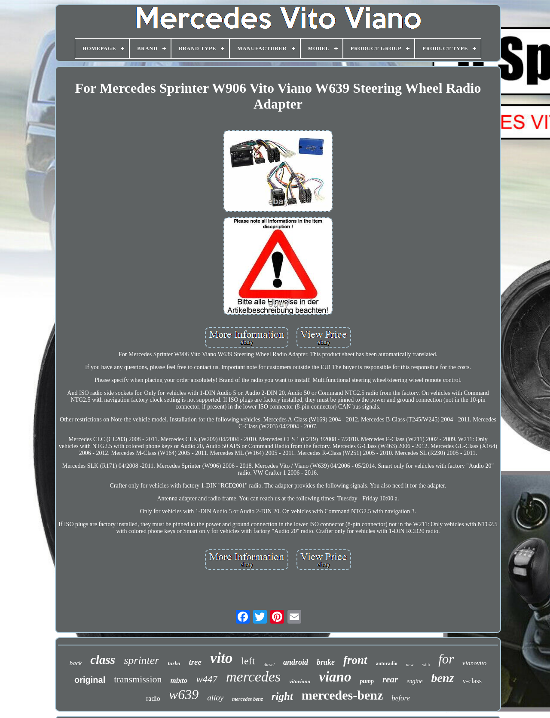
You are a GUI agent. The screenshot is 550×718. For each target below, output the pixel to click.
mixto (179, 680)
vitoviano (299, 681)
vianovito (474, 663)
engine (414, 681)
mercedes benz (247, 699)
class (102, 659)
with (426, 664)
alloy (215, 697)
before (400, 698)
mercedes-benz (342, 695)
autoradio (386, 663)
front (355, 660)
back (76, 663)
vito (221, 658)
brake (326, 662)
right (282, 696)
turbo (174, 663)
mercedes (253, 677)
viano (335, 677)
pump (367, 681)
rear (390, 679)
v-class (472, 681)
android (295, 662)
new (410, 664)
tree (195, 661)
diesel (269, 664)
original (89, 680)
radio (153, 698)
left (248, 660)
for (446, 658)
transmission (138, 679)
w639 (184, 694)
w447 (206, 679)
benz (442, 678)
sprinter (141, 660)
